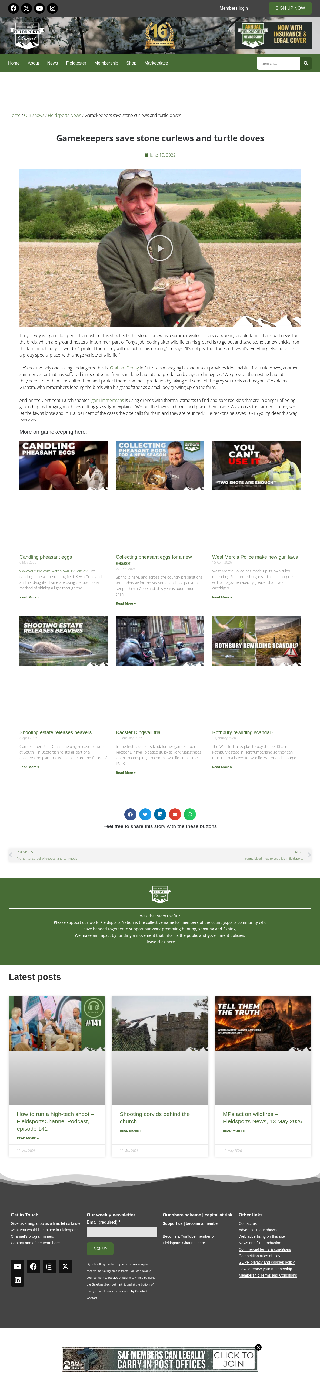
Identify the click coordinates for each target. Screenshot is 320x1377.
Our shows (34, 115)
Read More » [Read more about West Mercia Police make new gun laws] (222, 597)
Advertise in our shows (258, 1230)
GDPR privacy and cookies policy (267, 1262)
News (52, 63)
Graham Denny (124, 368)
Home (14, 63)
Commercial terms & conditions (265, 1249)
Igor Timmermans (107, 400)
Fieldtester (76, 63)
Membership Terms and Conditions (268, 1275)
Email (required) (104, 1222)
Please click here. (160, 941)
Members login (234, 8)
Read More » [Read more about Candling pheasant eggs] (29, 597)
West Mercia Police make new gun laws (255, 557)
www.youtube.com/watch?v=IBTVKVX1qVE (54, 571)
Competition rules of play (259, 1256)
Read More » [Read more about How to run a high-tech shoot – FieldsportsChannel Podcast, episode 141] (28, 1138)
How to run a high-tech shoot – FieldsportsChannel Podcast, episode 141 (55, 1121)
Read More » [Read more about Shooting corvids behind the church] (131, 1130)
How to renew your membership (265, 1269)
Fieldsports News (64, 115)
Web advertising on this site (262, 1236)
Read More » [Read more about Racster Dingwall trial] (126, 772)
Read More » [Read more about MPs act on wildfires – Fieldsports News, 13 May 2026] (234, 1130)
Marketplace (156, 63)
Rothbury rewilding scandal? (242, 732)
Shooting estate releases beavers (55, 732)
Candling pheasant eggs (45, 557)
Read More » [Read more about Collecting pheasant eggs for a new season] (126, 603)
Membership (106, 63)
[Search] (306, 63)
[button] (160, 248)
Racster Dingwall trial (139, 732)
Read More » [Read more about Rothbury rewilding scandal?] (222, 767)
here (56, 1243)
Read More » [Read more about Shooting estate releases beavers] (29, 767)
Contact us (248, 1223)
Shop (131, 63)
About (33, 63)
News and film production (260, 1243)
